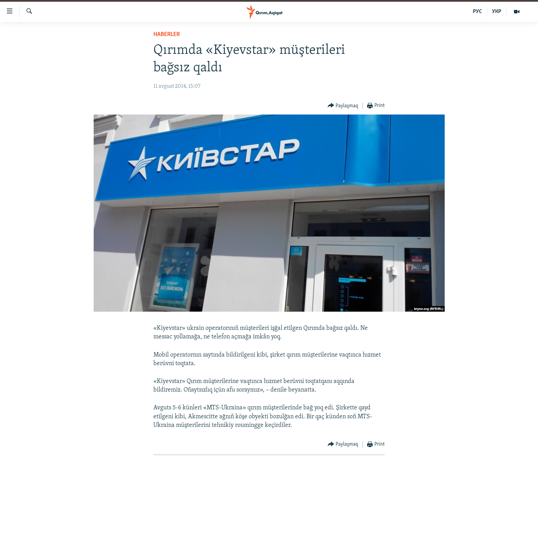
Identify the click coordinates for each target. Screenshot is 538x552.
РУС (477, 11)
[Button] (343, 105)
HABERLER (166, 34)
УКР (496, 11)
